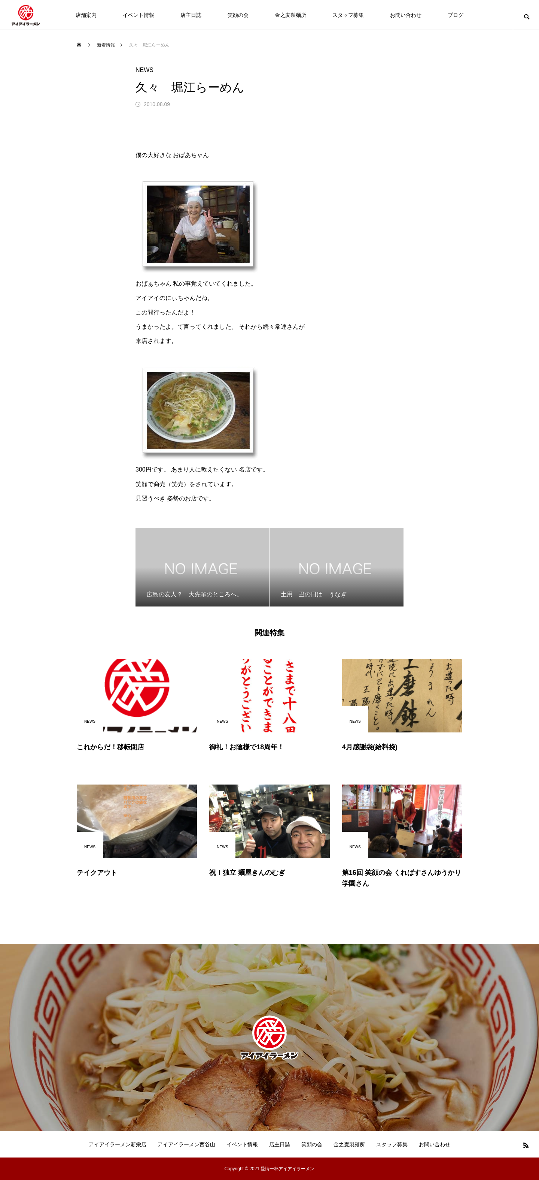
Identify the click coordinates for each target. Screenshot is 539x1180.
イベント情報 (138, 15)
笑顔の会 (238, 15)
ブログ (455, 15)
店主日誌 (190, 15)
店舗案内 (86, 15)
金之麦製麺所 (290, 15)
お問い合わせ (405, 15)
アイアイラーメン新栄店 (117, 1144)
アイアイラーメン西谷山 (186, 1144)
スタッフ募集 (348, 15)
